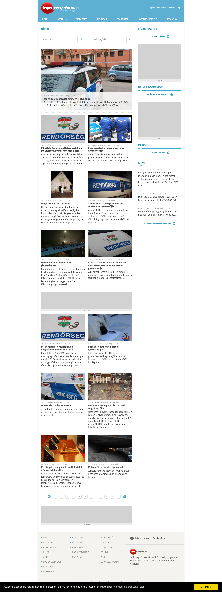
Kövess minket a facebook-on (150, 538)
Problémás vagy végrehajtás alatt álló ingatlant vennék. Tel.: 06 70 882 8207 (157, 213)
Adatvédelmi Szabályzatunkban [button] (128, 587)
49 (112, 496)
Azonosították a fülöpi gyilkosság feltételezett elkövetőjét (105, 205)
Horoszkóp (48, 571)
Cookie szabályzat (110, 562)
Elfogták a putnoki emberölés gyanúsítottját (104, 348)
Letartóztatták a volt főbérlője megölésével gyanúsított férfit (57, 348)
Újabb (49, 496)
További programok (157, 94)
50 (119, 496)
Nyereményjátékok (148, 19)
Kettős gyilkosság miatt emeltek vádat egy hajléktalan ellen (61, 469)
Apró (45, 557)
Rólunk (104, 552)
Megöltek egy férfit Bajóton (55, 204)
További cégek (157, 36)
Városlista (77, 8)
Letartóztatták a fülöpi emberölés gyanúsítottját (106, 149)
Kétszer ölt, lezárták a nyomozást (105, 467)
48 (106, 496)
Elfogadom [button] (206, 587)
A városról (77, 547)
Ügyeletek (48, 566)
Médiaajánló (107, 537)
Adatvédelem (107, 542)
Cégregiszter (80, 19)
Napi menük (102, 19)
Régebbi (124, 496)
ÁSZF (103, 557)
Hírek (45, 19)
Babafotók (77, 537)
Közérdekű (77, 542)
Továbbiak (172, 19)
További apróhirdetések (157, 223)
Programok (123, 19)
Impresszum (106, 547)
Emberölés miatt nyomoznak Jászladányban (56, 264)
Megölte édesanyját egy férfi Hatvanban (67, 99)
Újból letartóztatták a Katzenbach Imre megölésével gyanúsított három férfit (61, 149)
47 (100, 496)
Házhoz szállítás (80, 552)
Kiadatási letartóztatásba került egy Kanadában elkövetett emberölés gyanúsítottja (107, 265)
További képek (157, 152)
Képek (60, 19)
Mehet (80, 39)
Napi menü (77, 557)
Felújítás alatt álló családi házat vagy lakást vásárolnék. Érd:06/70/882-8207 (157, 198)
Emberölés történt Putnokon (56, 405)
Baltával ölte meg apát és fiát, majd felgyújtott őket (107, 407)
